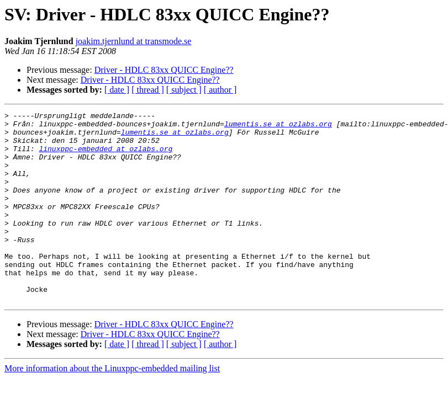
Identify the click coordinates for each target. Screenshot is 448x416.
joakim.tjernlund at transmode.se (134, 41)
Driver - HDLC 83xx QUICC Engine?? (164, 69)
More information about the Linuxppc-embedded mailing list (112, 406)
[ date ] (116, 89)
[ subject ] (184, 89)
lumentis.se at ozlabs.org (278, 127)
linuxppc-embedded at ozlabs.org (105, 157)
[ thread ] (147, 89)
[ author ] (220, 89)
